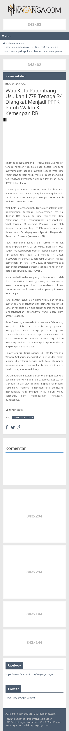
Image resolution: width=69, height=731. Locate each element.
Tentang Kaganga (15, 718)
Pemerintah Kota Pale (23, 417)
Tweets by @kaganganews (21, 697)
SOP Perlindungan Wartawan (22, 722)
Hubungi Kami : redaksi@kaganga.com (27, 725)
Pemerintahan (16, 43)
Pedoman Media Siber (39, 718)
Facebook (14, 665)
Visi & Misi (46, 722)
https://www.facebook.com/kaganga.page (29, 674)
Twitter (13, 689)
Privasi (57, 722)
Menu (7, 37)
